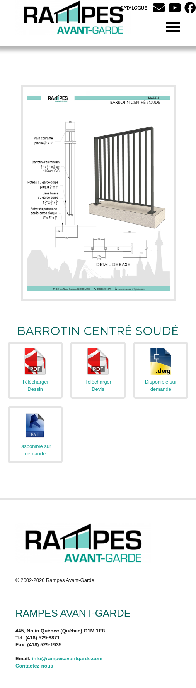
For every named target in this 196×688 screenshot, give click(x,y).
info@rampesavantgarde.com (67, 658)
